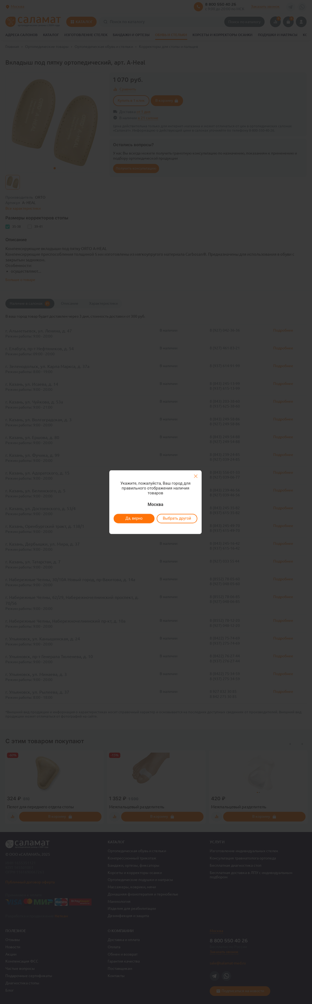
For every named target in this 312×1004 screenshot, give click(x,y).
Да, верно (134, 518)
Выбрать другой (177, 518)
